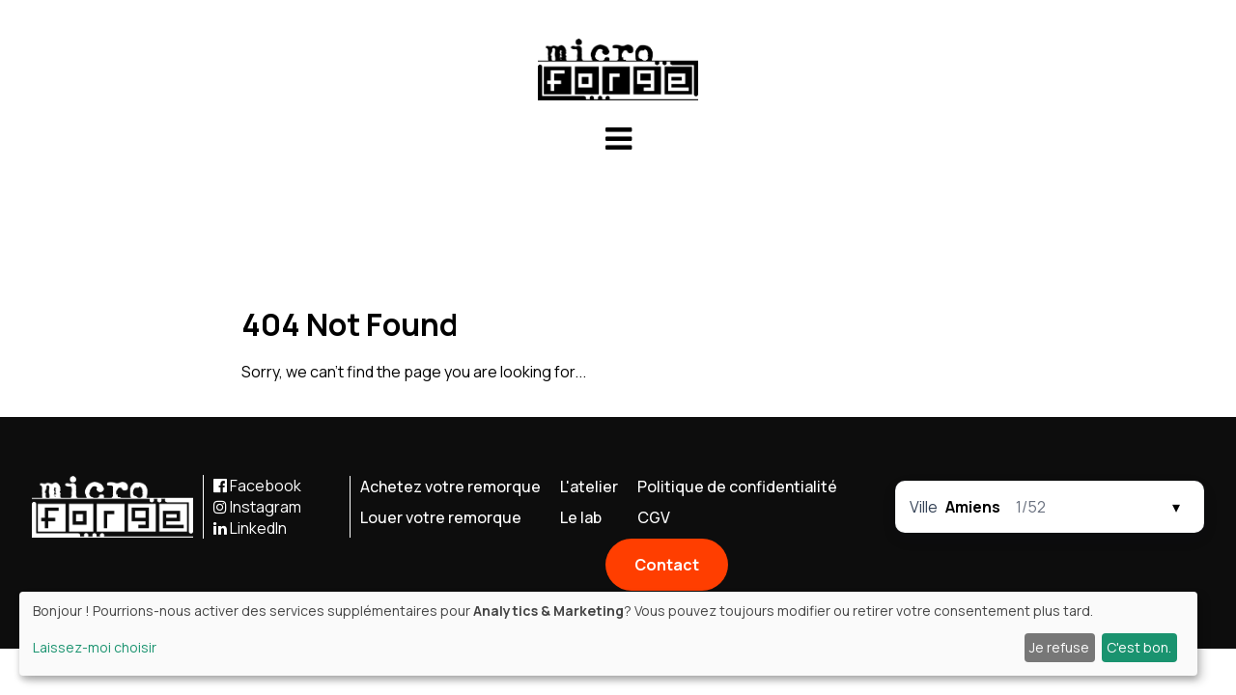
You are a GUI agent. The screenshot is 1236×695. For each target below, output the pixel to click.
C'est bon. (1139, 647)
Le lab (581, 517)
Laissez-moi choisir (94, 647)
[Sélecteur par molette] (1049, 507)
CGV (653, 517)
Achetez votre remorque (450, 486)
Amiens (972, 506)
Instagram (257, 506)
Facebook (257, 485)
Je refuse (1059, 647)
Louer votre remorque (440, 517)
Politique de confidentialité (737, 486)
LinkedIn (250, 528)
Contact (666, 564)
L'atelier (589, 486)
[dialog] (608, 634)
